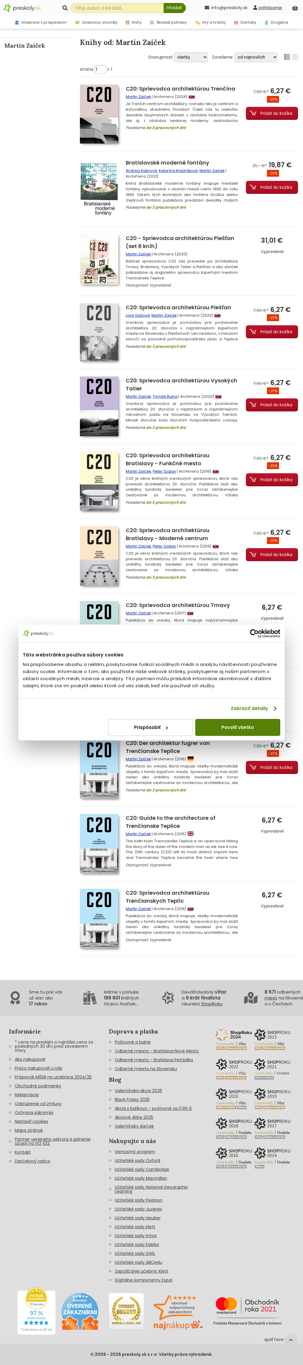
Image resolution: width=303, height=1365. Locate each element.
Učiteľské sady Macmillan (141, 1178)
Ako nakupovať (30, 1059)
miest (271, 998)
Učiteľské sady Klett (135, 1227)
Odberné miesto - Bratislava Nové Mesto (157, 1051)
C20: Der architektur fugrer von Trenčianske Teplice (168, 747)
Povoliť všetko (237, 727)
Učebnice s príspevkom (41, 22)
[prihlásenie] (267, 7)
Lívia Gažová (138, 315)
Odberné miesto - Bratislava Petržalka (154, 1060)
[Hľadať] (175, 8)
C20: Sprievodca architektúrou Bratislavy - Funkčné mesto (167, 459)
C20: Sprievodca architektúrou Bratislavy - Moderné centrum (167, 534)
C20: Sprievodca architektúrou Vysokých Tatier (181, 384)
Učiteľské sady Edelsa (137, 1245)
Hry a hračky (210, 22)
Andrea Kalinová (141, 170)
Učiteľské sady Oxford (137, 1160)
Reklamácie (27, 1095)
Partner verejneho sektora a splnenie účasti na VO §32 (53, 1141)
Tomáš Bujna (165, 396)
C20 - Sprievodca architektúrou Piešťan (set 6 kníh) (180, 242)
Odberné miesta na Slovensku (146, 1069)
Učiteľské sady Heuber (138, 1218)
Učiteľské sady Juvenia (138, 1209)
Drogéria (276, 22)
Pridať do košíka (276, 113)
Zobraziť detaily (249, 708)
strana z (96, 69)
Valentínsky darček (134, 1126)
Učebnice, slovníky (96, 22)
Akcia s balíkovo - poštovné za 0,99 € (153, 1108)
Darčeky (245, 22)
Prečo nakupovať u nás (38, 1068)
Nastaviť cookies (31, 1121)
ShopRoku (212, 1004)
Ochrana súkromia (34, 1112)
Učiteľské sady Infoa (136, 1236)
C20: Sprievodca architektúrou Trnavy (178, 605)
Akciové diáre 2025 (134, 1117)
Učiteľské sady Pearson (138, 1200)
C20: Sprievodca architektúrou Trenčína (180, 88)
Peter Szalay (164, 471)
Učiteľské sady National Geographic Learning (151, 1189)
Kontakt (23, 1152)
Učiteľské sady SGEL (135, 1253)
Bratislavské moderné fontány (167, 162)
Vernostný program (135, 1152)
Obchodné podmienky (38, 1086)
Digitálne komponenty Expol (143, 1280)
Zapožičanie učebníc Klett (141, 1271)
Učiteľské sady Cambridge (142, 1169)
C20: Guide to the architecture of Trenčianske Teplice (170, 822)
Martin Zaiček (138, 96)
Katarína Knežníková (178, 170)
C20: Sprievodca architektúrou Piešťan (178, 307)
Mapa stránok (29, 1130)
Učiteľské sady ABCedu (138, 1262)
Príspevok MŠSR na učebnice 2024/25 (53, 1077)
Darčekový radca (32, 1161)
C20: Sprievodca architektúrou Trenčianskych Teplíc (167, 896)
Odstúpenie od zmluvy (38, 1104)
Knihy (133, 22)
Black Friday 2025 (132, 1099)
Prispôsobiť (151, 727)
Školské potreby (168, 22)
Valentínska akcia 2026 (138, 1091)
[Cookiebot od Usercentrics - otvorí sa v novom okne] (254, 633)
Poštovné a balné (133, 1042)
